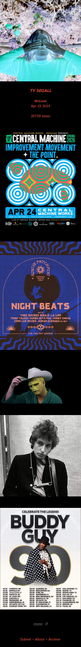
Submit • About (32, 639)
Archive (54, 639)
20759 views (40, 116)
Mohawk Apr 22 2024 (40, 99)
